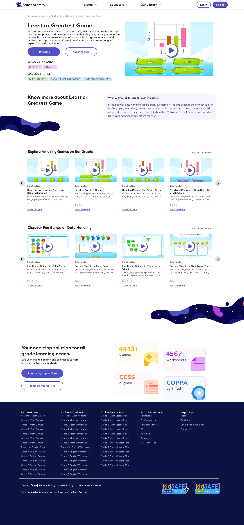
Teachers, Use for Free (42, 385)
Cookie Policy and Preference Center (79, 485)
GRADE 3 (50, 67)
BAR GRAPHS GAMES (97, 79)
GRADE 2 (34, 67)
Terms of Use (29, 485)
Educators (119, 4)
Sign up (220, 4)
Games (45, 16)
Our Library (151, 4)
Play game (44, 51)
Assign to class (81, 51)
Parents (89, 4)
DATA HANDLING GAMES (65, 79)
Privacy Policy (46, 485)
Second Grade (66, 16)
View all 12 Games (201, 152)
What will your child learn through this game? (161, 97)
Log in (203, 4)
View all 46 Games (201, 228)
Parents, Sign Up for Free (42, 373)
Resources (33, 16)
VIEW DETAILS (34, 209)
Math (53, 16)
